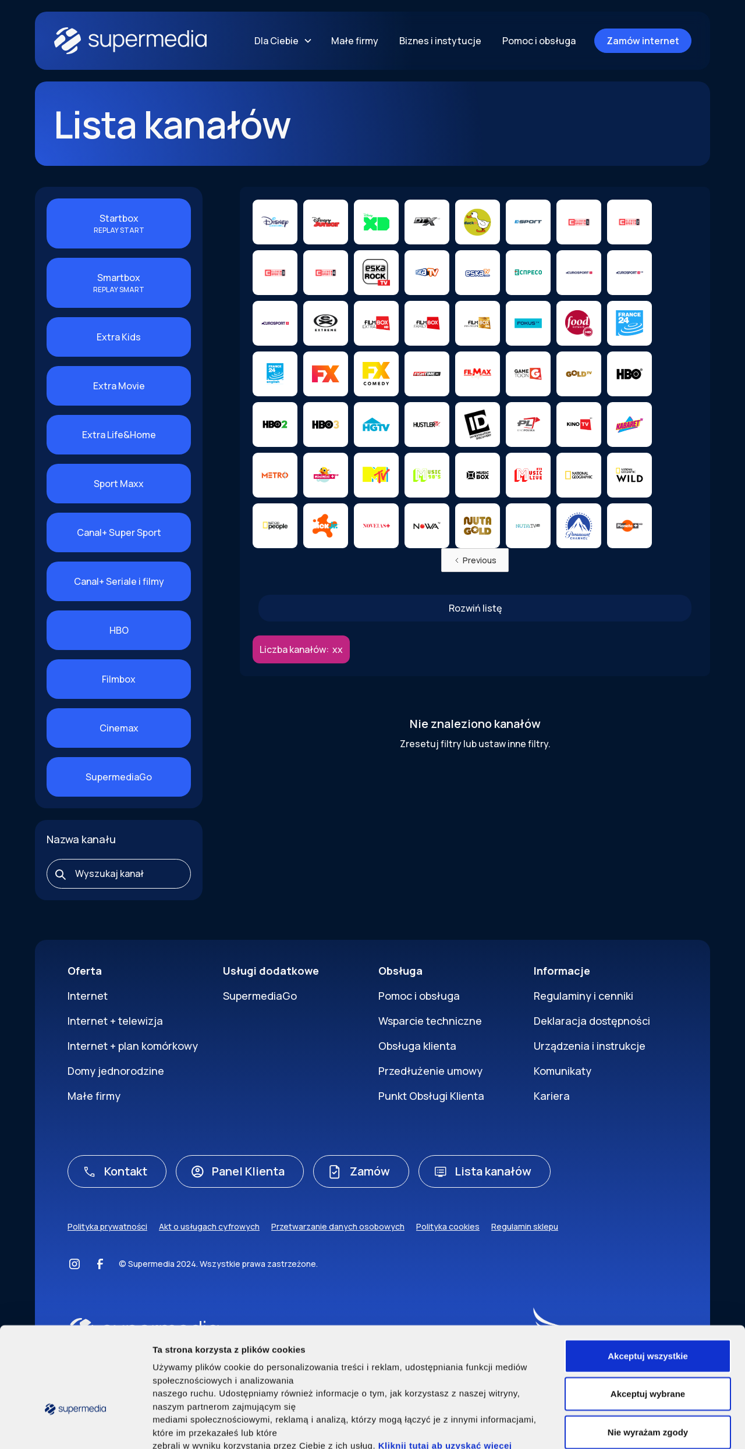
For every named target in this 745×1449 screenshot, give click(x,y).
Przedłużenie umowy (430, 1071)
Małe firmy (354, 40)
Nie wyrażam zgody (648, 1353)
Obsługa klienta (417, 1046)
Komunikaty (562, 1071)
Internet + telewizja (115, 1021)
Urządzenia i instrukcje (589, 1046)
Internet (88, 996)
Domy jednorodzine (116, 1071)
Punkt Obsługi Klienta (431, 1096)
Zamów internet (642, 40)
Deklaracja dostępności (592, 1021)
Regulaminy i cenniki (583, 996)
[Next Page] (474, 608)
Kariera (552, 1096)
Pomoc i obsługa (539, 40)
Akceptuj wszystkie (648, 1276)
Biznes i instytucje (440, 40)
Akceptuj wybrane (648, 1315)
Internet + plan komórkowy (133, 1046)
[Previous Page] (475, 560)
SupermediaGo (260, 996)
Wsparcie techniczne (430, 1021)
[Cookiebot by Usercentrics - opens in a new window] (75, 1426)
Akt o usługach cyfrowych (209, 1226)
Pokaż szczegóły (628, 1426)
